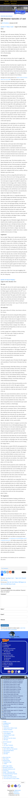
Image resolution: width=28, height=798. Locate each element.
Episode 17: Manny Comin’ (7, 26)
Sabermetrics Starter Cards (10, 728)
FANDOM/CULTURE (8, 731)
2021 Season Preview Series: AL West (12, 686)
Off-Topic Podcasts (8, 745)
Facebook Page (7, 762)
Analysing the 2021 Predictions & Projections (13, 682)
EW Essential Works (10, 656)
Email (2, 614)
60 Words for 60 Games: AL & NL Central (12, 699)
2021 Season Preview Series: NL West (12, 684)
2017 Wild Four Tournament (10, 749)
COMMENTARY (7, 723)
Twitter (5, 763)
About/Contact (6, 760)
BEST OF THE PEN (14, 1)
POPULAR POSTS (7, 3)
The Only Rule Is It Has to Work (11, 778)
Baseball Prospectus (8, 767)
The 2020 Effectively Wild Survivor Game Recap (14, 702)
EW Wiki (7, 659)
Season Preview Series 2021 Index (11, 694)
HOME (4, 721)
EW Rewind (8, 658)
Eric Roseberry (5, 23)
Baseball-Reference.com (9, 769)
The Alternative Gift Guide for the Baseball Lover (14, 679)
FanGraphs (6, 770)
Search (21, 668)
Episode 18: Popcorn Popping (8, 279)
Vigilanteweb (17, 790)
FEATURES (6, 725)
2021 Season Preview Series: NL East (12, 691)
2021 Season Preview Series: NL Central (12, 687)
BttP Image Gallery (7, 766)
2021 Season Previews (10, 648)
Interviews (6, 726)
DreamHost (16, 793)
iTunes (5, 743)
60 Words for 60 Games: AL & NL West (12, 697)
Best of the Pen (7, 757)
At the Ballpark (7, 733)
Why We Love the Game (10, 738)
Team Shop (6, 759)
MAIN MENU (7, 1)
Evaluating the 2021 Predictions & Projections (13, 681)
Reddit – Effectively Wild (9, 772)
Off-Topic (6, 739)
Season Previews (8, 729)
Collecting (7, 651)
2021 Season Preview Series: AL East (12, 692)
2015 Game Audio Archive (10, 777)
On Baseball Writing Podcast (10, 773)
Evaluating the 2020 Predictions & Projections (13, 696)
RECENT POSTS (13, 3)
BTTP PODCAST (7, 742)
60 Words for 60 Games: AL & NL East (12, 700)
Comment (3, 594)
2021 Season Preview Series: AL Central (12, 689)
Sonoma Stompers (7, 775)
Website (3, 619)
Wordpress (16, 791)
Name (2, 609)
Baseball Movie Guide (9, 735)
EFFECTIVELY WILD (8, 747)
